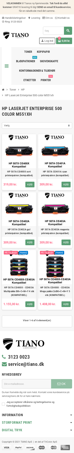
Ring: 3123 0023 (12, 21)
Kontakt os (62, 17)
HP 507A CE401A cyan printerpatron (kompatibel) (55, 173)
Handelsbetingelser (14, 17)
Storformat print (17, 422)
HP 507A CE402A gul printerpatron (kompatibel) (19, 231)
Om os (47, 17)
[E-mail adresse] (26, 384)
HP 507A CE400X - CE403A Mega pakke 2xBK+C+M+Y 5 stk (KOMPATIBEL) (55, 291)
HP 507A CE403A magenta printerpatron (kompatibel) (55, 231)
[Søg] (57, 31)
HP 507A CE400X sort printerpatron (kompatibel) (19, 173)
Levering (34, 17)
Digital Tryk (12, 430)
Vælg (6, 125)
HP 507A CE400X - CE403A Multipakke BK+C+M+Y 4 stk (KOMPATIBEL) (19, 291)
